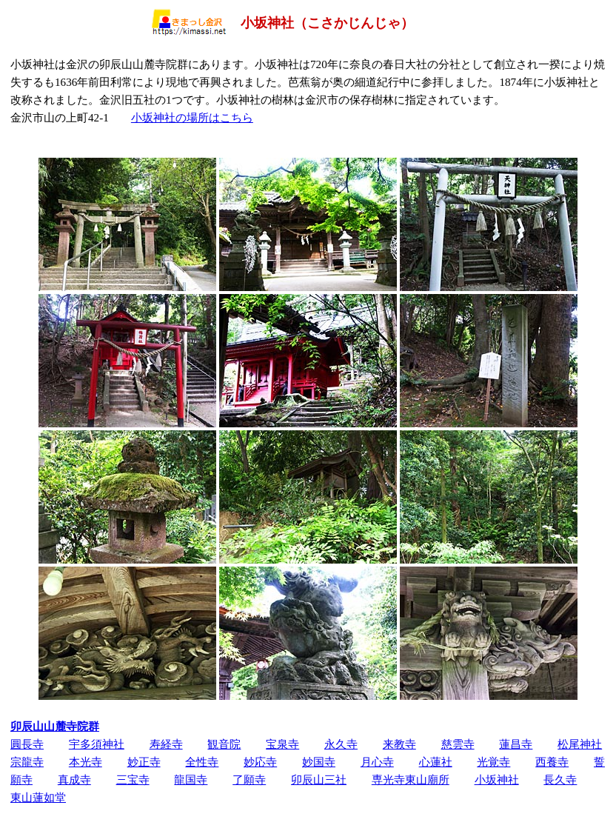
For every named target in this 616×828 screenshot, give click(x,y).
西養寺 (552, 761)
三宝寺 (133, 779)
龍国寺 (190, 779)
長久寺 (560, 779)
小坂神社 (497, 779)
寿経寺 (166, 744)
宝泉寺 (282, 744)
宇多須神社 (96, 744)
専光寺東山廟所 (410, 779)
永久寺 (341, 744)
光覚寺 (493, 761)
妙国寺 (318, 761)
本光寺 (85, 761)
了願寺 (249, 779)
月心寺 (377, 761)
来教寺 (399, 744)
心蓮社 (435, 761)
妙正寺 (144, 761)
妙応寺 (260, 761)
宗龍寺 (27, 761)
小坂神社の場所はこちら (192, 117)
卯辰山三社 (318, 779)
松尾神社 (580, 744)
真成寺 (74, 779)
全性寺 (201, 761)
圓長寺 (27, 744)
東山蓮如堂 (38, 797)
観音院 (224, 744)
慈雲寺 (458, 744)
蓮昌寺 (515, 744)
